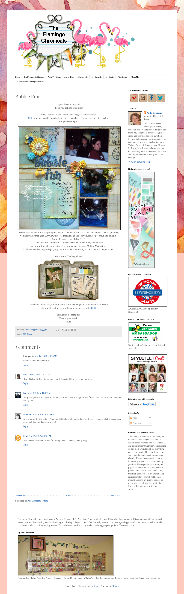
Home (17, 77)
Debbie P (27, 414)
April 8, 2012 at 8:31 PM (39, 374)
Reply (25, 365)
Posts (133, 418)
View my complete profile (139, 162)
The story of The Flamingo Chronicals (29, 82)
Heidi (25, 436)
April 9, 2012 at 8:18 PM (40, 436)
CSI (30, 118)
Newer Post (21, 495)
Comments (136, 423)
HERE (92, 307)
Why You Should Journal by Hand (61, 77)
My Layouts (83, 77)
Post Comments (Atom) (37, 501)
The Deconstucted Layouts (34, 77)
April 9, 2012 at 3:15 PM (43, 414)
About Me (135, 77)
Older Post (116, 495)
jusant (96, 586)
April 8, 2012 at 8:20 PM (46, 356)
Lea (25, 393)
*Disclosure (122, 77)
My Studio (110, 77)
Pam (25, 374)
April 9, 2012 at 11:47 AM (39, 393)
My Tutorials (96, 77)
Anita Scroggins (154, 113)
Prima (29, 334)
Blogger (115, 586)
